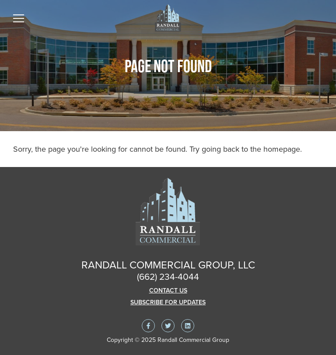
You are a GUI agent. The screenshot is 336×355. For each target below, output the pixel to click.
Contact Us (168, 290)
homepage (281, 149)
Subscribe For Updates (168, 302)
